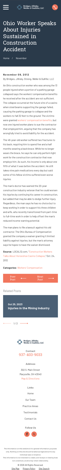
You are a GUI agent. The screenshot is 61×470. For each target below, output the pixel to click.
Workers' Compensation (29, 267)
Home (30, 393)
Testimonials (30, 412)
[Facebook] (27, 434)
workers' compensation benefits (35, 120)
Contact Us (30, 418)
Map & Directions (30, 378)
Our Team (30, 399)
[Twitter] (34, 434)
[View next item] (24, 323)
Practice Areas (30, 406)
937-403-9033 (30, 355)
